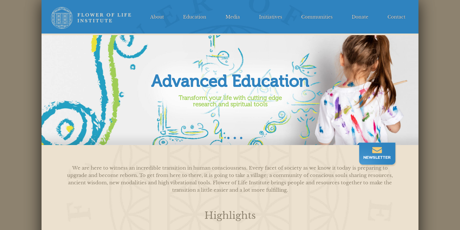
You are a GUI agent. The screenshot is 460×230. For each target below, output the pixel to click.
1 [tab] (220, 136)
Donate (360, 17)
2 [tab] (226, 136)
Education (194, 17)
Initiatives (270, 17)
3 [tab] (233, 136)
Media (233, 17)
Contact (396, 17)
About (157, 17)
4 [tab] (239, 136)
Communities (317, 17)
